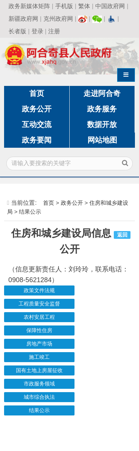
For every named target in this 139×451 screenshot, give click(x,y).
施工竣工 (39, 357)
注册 (54, 31)
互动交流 (37, 124)
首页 (36, 93)
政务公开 (37, 109)
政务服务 (102, 109)
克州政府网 (58, 19)
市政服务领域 (39, 384)
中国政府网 (110, 6)
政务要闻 (37, 140)
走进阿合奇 (101, 93)
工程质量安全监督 (39, 304)
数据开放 (102, 124)
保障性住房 (39, 330)
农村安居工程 (39, 317)
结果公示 (39, 410)
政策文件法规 (39, 290)
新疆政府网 (23, 19)
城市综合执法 (39, 397)
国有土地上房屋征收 (39, 370)
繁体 (84, 6)
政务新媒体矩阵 (29, 6)
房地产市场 (39, 344)
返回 (122, 235)
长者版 (17, 31)
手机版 (64, 6)
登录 (37, 31)
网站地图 (102, 140)
